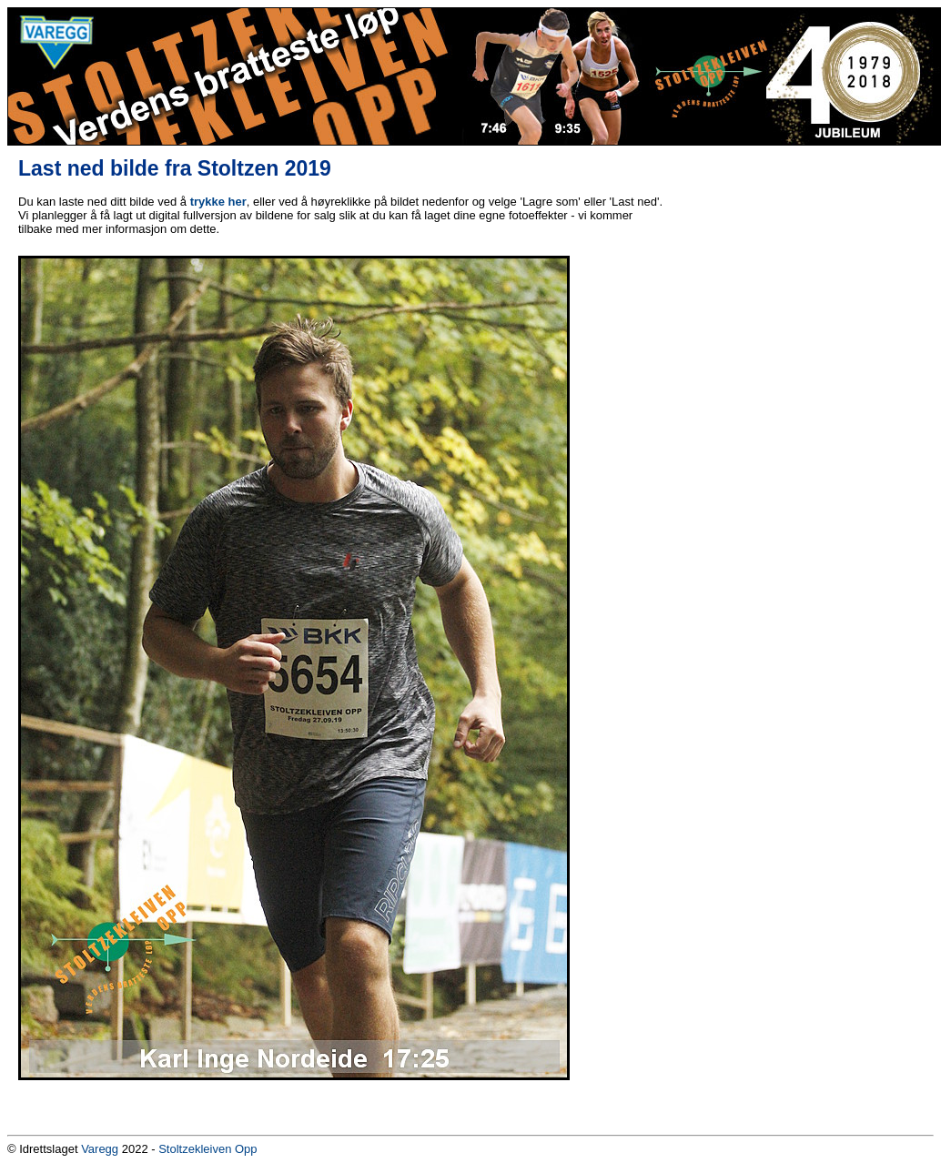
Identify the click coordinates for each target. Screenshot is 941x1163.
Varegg (99, 1149)
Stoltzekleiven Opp (207, 1149)
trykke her (218, 201)
